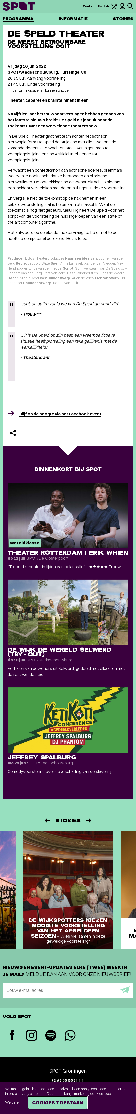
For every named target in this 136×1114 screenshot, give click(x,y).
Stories (123, 18)
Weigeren (13, 1102)
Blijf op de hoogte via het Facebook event (60, 413)
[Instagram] (31, 1036)
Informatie (73, 18)
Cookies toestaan (57, 1102)
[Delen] (13, 433)
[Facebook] (12, 1036)
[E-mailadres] (68, 990)
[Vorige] (47, 820)
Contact (89, 6)
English (103, 6)
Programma (18, 18)
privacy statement (31, 1093)
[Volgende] (89, 820)
